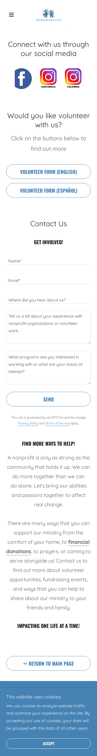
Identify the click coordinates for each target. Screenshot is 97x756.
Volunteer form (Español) (48, 190)
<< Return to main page (48, 663)
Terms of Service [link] (57, 423)
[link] (48, 14)
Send (48, 399)
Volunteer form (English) (48, 171)
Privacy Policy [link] (28, 423)
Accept (48, 743)
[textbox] (48, 258)
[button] (12, 14)
